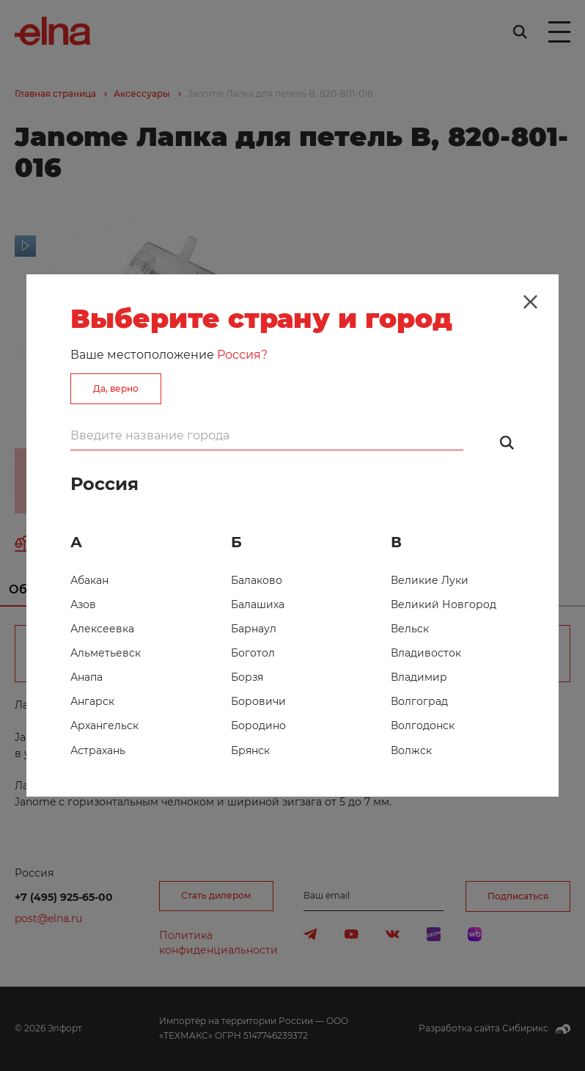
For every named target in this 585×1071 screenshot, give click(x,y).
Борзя (247, 677)
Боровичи (258, 701)
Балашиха (257, 604)
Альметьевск (105, 652)
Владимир (419, 677)
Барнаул (253, 628)
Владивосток (426, 652)
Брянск (250, 750)
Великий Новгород (443, 604)
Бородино (258, 725)
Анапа (86, 677)
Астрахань (97, 750)
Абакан (89, 580)
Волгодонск (423, 725)
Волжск (411, 750)
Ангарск (92, 701)
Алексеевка (102, 628)
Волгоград (419, 701)
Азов (83, 604)
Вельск (410, 628)
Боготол (253, 652)
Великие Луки (429, 580)
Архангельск (104, 725)
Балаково (256, 580)
